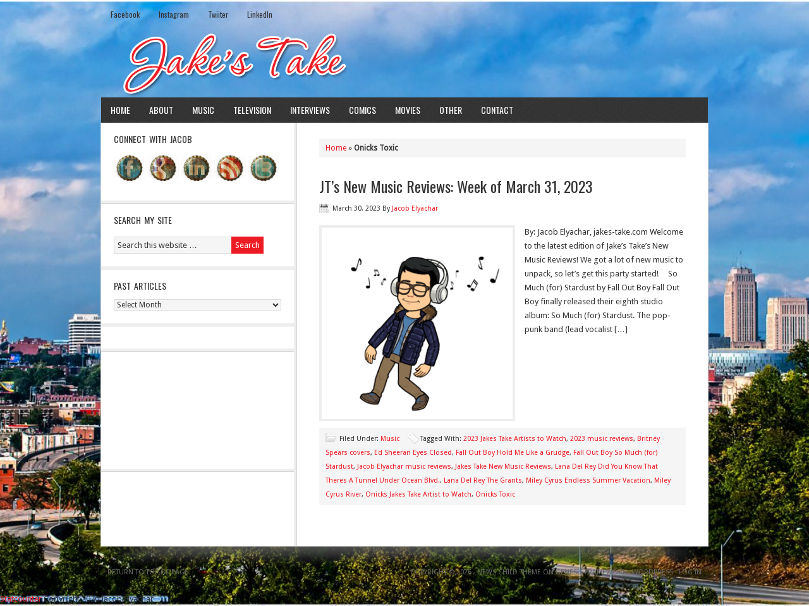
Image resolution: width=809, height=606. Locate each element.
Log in (690, 572)
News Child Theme (509, 572)
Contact (497, 109)
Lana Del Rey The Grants (483, 480)
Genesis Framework (591, 572)
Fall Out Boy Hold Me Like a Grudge (512, 452)
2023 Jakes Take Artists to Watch (514, 439)
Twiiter (218, 14)
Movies (407, 109)
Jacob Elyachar (415, 208)
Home (120, 109)
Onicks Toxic (495, 494)
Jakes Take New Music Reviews (503, 466)
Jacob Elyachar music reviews (404, 466)
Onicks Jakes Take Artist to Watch (418, 494)
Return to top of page (147, 572)
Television (252, 109)
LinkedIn (259, 14)
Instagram (174, 14)
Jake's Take (404, 62)
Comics (362, 109)
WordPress (652, 572)
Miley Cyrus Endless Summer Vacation (588, 480)
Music (203, 109)
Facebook (125, 14)
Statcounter (21, 598)
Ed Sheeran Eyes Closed (413, 452)
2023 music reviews (601, 439)
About (161, 109)
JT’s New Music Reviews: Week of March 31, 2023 (456, 186)
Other (450, 109)
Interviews (310, 109)
